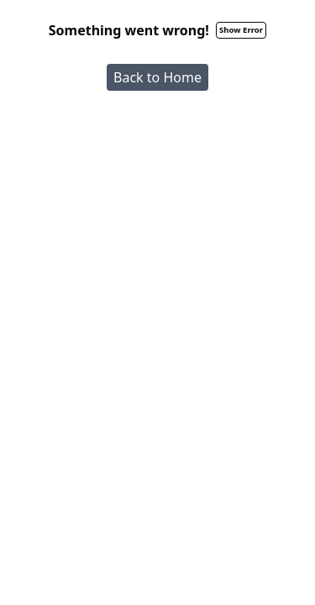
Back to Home (157, 77)
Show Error (241, 29)
